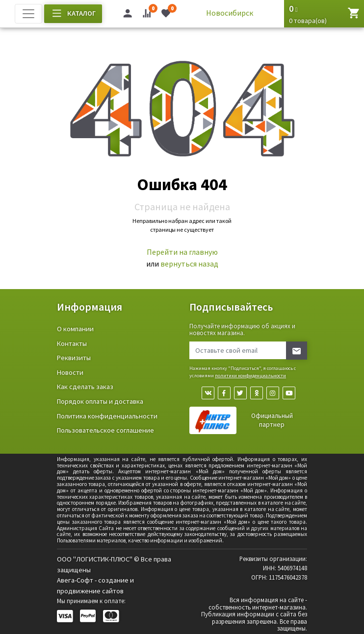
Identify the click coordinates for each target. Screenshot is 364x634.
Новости (70, 372)
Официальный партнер (272, 420)
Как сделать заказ (85, 386)
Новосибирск (229, 13)
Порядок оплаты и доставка (100, 401)
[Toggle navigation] (28, 14)
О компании (75, 328)
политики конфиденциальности (250, 375)
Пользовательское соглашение (105, 430)
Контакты (72, 343)
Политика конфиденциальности (107, 416)
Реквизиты (74, 357)
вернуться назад (189, 263)
